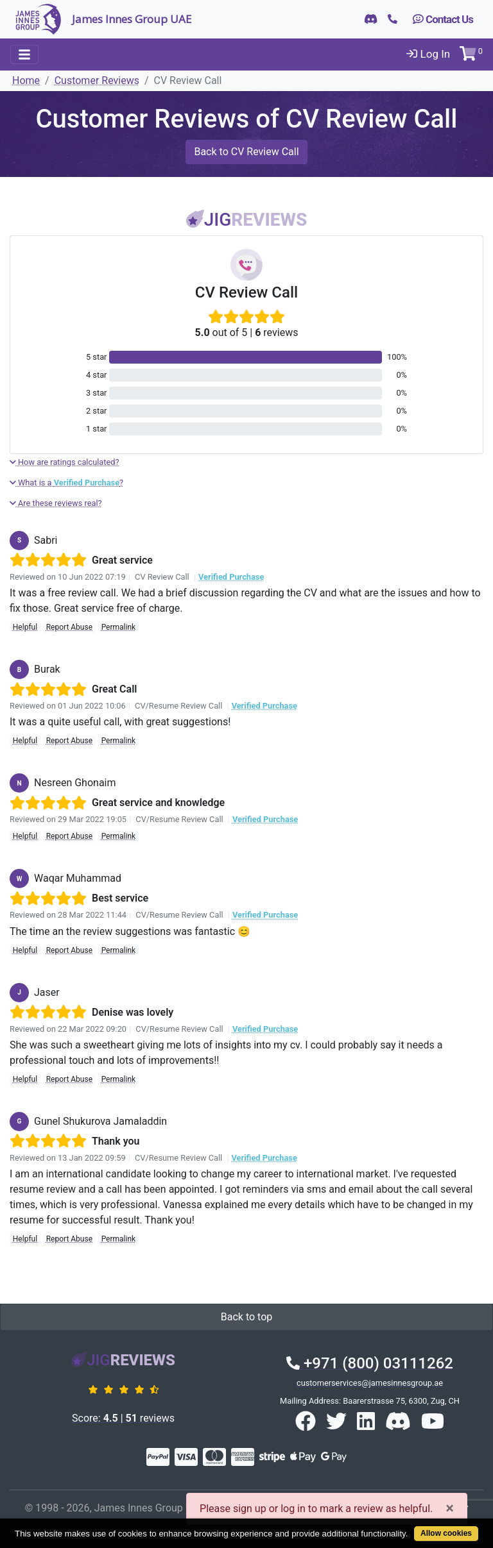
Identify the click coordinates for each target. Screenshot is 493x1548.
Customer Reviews (97, 80)
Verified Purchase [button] (231, 577)
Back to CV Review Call (246, 152)
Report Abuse (69, 627)
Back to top (246, 1317)
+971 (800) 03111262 (369, 1363)
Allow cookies (446, 1533)
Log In (428, 53)
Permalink (118, 627)
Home (26, 80)
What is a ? (66, 482)
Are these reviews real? (56, 503)
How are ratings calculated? (64, 462)
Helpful (25, 627)
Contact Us (443, 19)
